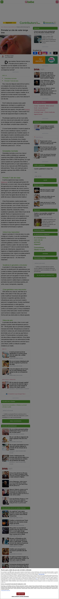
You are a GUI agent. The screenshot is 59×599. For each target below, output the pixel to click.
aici (36, 578)
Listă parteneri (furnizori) (5, 590)
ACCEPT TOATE (20, 593)
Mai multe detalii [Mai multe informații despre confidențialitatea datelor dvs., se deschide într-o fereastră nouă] (41, 574)
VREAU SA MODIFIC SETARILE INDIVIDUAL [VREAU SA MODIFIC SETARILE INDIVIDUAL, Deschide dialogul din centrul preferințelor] (20, 596)
